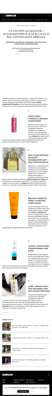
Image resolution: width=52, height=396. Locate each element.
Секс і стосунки (30, 382)
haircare (5, 312)
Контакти (40, 380)
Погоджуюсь (23, 391)
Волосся (33, 25)
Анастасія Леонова (28, 49)
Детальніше (43, 387)
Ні (31, 391)
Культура (29, 19)
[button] (49, 393)
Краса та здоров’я (18, 19)
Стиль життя (38, 19)
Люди (4, 19)
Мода (9, 19)
